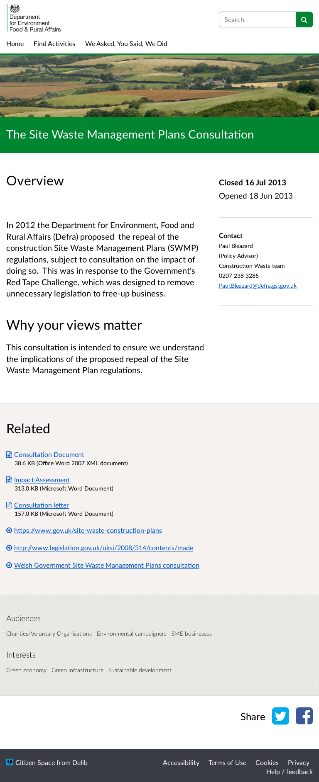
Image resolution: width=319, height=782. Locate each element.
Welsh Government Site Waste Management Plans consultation (102, 565)
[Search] (304, 19)
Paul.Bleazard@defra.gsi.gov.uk (258, 285)
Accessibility (181, 762)
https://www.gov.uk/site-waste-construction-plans (84, 530)
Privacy (298, 762)
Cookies (267, 762)
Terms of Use (227, 762)
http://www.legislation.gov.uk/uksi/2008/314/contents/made (99, 547)
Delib (80, 762)
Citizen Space (35, 762)
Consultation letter (37, 505)
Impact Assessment (38, 479)
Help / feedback (289, 771)
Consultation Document (45, 454)
